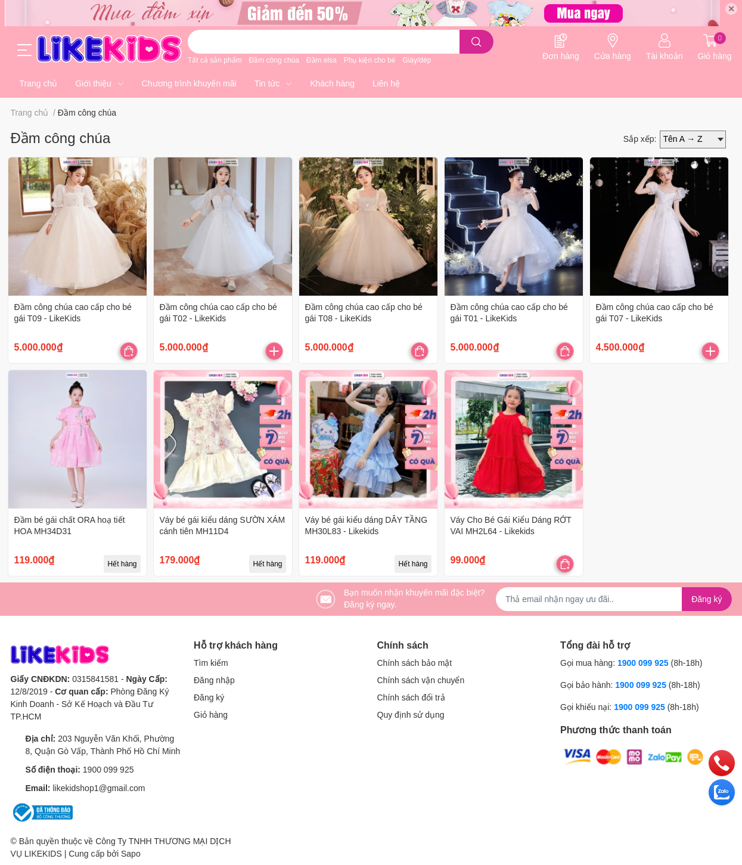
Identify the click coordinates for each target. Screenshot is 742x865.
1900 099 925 (108, 769)
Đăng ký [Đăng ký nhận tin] (706, 599)
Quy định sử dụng (411, 715)
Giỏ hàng (211, 715)
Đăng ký (209, 697)
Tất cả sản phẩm (215, 60)
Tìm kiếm (211, 663)
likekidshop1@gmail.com (98, 788)
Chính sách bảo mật (414, 663)
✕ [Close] (731, 9)
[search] (476, 42)
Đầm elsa (321, 60)
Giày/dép (416, 60)
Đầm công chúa (274, 60)
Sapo (131, 853)
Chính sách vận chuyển (421, 680)
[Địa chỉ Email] (614, 599)
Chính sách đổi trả (411, 697)
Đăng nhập (214, 680)
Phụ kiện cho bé (370, 60)
